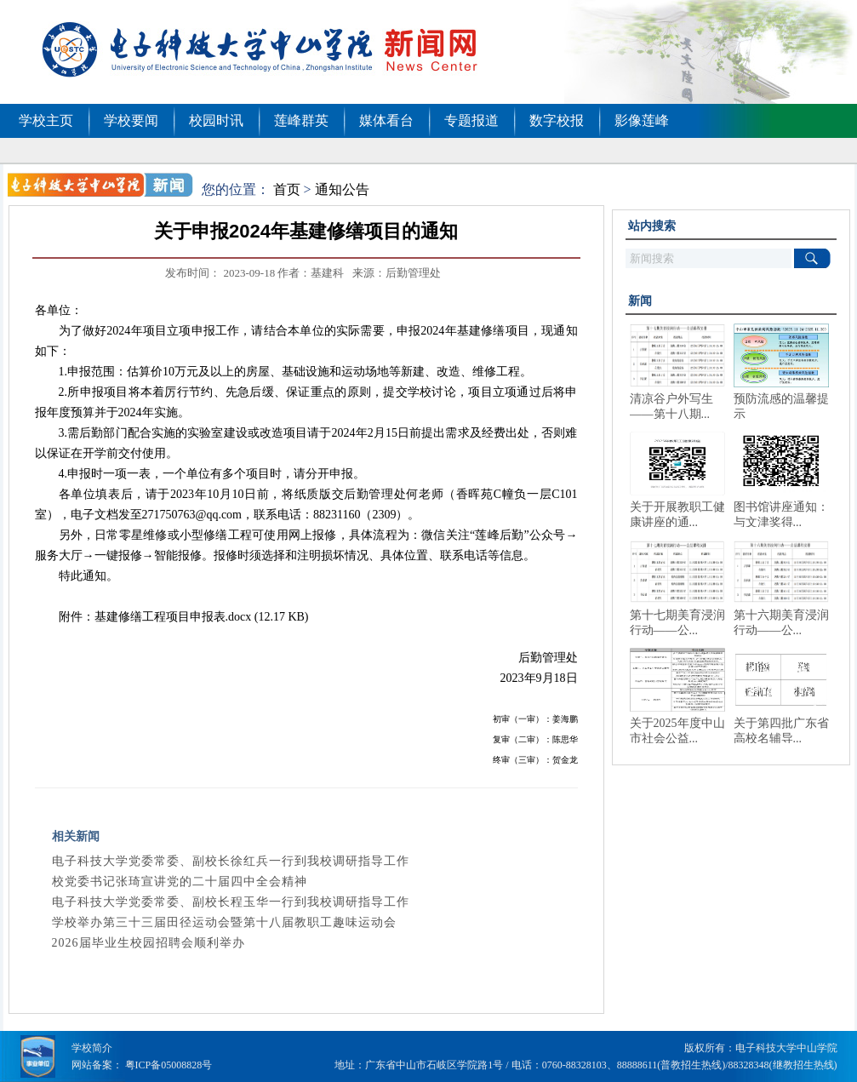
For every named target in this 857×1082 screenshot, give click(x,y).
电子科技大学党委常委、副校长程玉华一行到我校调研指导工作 (230, 902)
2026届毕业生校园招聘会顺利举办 (148, 942)
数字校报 (556, 120)
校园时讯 (216, 120)
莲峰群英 (301, 120)
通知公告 (342, 189)
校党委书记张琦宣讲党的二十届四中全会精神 (179, 881)
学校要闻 (131, 120)
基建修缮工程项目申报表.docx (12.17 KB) (201, 616)
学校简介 (91, 1048)
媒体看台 (386, 120)
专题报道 (471, 120)
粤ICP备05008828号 (169, 1065)
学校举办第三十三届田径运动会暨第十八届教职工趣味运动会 (224, 922)
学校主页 (46, 120)
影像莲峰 (641, 120)
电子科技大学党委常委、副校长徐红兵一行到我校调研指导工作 (230, 861)
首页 (286, 189)
